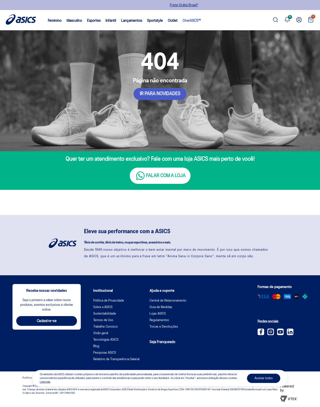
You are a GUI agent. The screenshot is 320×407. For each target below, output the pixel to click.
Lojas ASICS (158, 313)
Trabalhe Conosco (105, 326)
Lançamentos (131, 21)
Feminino (55, 21)
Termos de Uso (103, 320)
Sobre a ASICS (102, 307)
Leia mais (45, 382)
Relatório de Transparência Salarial (116, 359)
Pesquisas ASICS (104, 352)
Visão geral (100, 333)
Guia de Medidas (161, 307)
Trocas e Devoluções (164, 326)
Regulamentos (159, 320)
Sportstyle (155, 21)
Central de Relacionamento (168, 300)
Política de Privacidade (108, 300)
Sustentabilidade (104, 313)
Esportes (93, 21)
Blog (96, 346)
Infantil (111, 21)
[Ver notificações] (287, 20)
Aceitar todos (263, 378)
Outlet (173, 21)
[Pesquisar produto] (275, 20)
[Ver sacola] (310, 20)
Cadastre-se (47, 321)
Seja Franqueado (162, 342)
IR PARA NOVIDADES (160, 94)
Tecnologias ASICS (105, 339)
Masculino (74, 21)
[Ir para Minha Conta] (299, 20)
